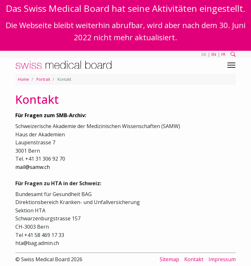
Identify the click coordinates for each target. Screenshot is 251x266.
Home (23, 79)
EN (213, 54)
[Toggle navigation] (231, 65)
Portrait (43, 79)
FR (223, 54)
